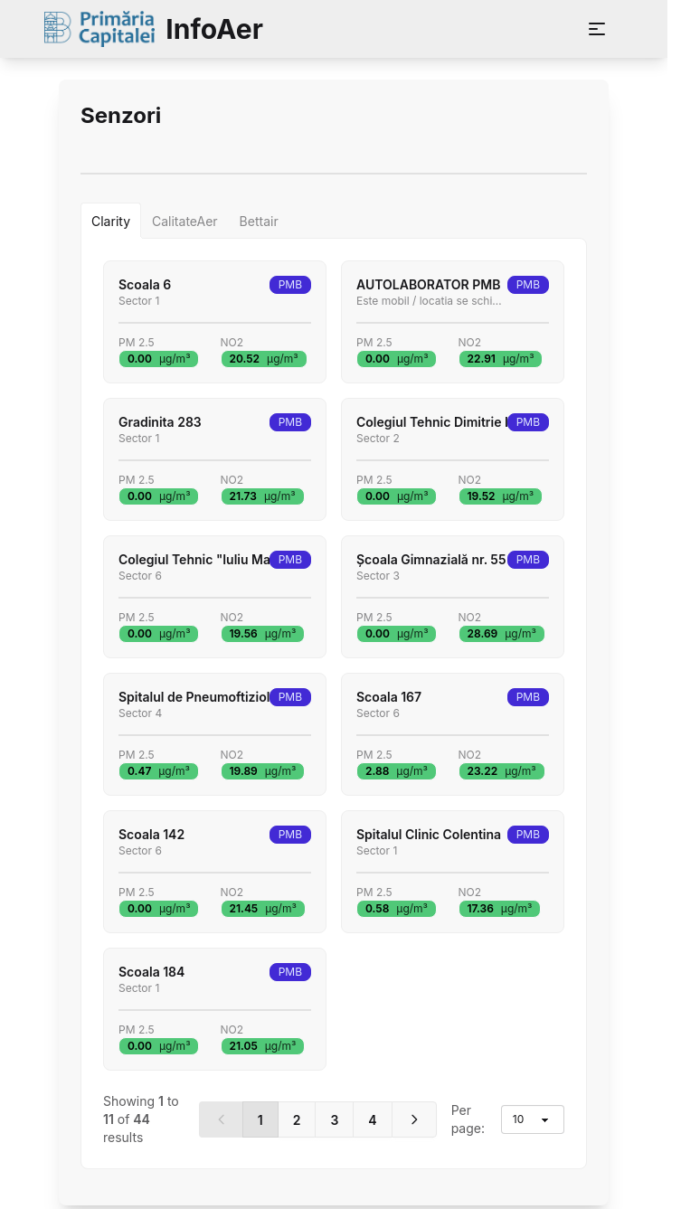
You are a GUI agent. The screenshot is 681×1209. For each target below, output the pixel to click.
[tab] (110, 221)
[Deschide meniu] (597, 29)
